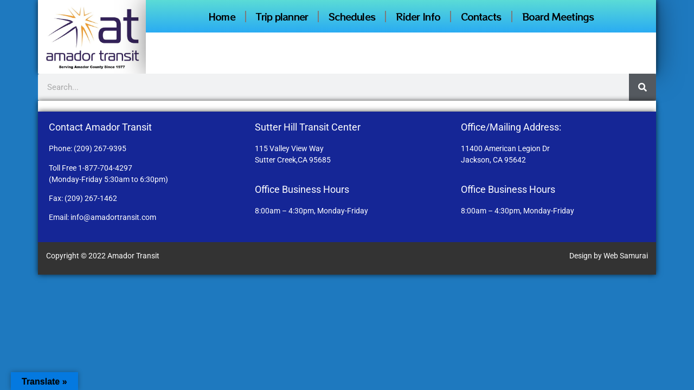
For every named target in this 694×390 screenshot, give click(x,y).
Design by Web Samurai (608, 255)
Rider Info (418, 16)
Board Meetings (558, 16)
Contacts (481, 16)
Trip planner (282, 16)
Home (221, 16)
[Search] (642, 87)
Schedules (352, 16)
